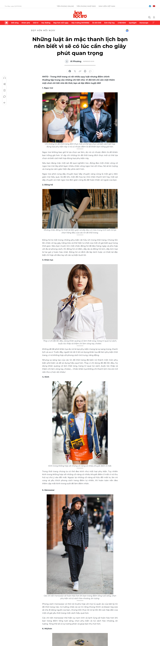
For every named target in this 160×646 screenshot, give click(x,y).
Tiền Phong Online (65, 6)
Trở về (4, 102)
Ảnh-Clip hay (109, 23)
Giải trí (35, 23)
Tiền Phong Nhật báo (86, 6)
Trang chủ (6, 23)
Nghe (4, 78)
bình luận (90, 71)
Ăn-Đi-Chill (96, 23)
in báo (85, 71)
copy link (80, 71)
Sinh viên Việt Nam (107, 6)
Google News (127, 30)
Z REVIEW (122, 23)
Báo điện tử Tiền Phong (80, 14)
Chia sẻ (4, 84)
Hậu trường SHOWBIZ (80, 23)
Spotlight (132, 23)
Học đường (45, 23)
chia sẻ (69, 71)
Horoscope (144, 23)
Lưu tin (4, 90)
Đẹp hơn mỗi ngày (60, 23)
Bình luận (4, 96)
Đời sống (14, 23)
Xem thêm (153, 23)
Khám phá (26, 23)
